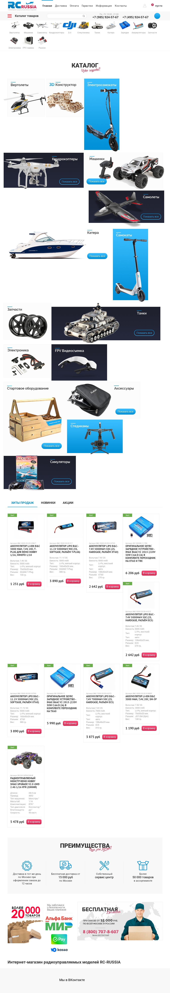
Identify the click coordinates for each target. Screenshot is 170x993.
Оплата (74, 5)
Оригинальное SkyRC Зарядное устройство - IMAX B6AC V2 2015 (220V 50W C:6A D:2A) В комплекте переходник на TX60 (62, 704)
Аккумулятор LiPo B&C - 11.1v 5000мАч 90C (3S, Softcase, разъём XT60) (24, 699)
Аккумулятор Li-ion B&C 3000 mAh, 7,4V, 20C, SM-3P (141, 698)
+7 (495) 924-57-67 (136, 17)
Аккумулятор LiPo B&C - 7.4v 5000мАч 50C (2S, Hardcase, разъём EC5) (140, 617)
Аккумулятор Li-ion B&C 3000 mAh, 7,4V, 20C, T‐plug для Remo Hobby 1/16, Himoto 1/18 (25, 551)
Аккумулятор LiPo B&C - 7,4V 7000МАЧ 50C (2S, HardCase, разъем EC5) (100, 699)
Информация (104, 5)
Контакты (121, 5)
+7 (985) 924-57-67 (105, 17)
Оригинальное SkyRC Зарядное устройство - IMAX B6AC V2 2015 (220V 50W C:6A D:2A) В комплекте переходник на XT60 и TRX (141, 554)
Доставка (61, 5)
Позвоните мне (157, 16)
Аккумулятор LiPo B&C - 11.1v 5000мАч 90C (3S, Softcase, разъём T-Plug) (65, 549)
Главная (47, 5)
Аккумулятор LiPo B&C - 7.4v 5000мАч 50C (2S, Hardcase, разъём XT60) (103, 549)
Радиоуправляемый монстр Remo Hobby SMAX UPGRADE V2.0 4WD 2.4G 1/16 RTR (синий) (25, 783)
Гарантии (87, 5)
